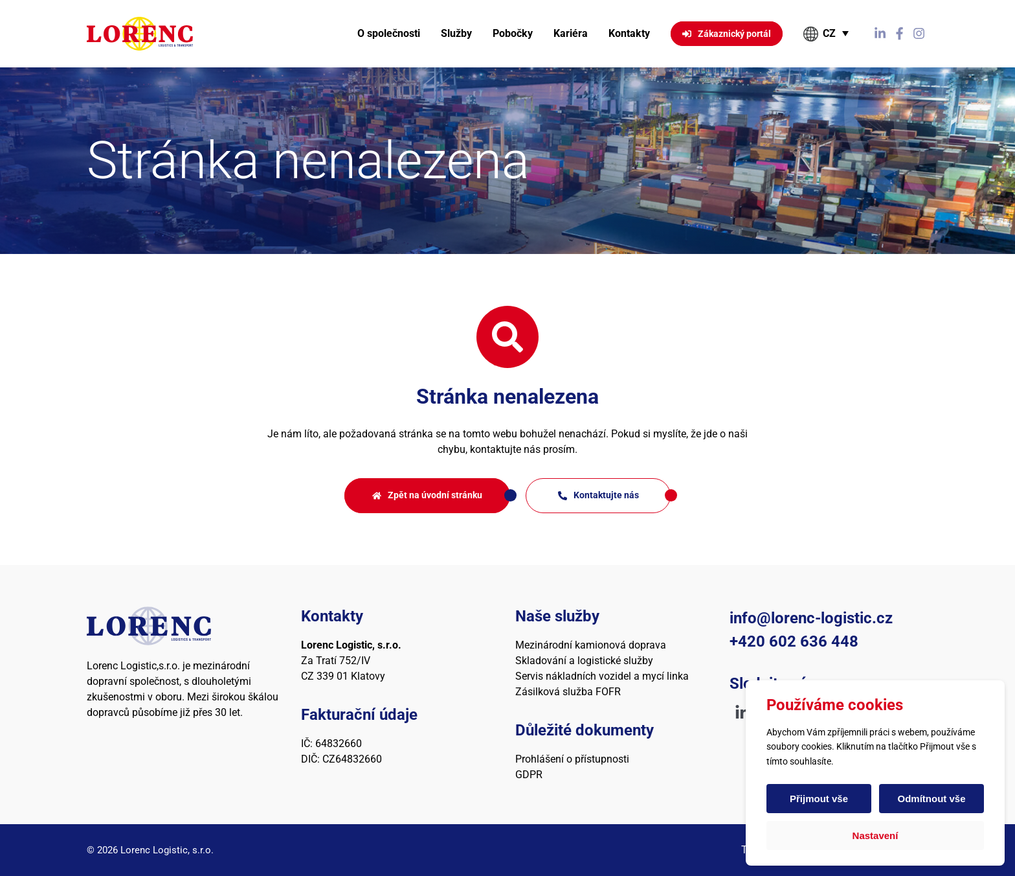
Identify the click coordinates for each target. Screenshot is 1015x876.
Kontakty (629, 33)
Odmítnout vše (931, 798)
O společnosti (388, 33)
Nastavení (875, 835)
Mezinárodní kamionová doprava (590, 645)
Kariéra (570, 33)
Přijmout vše (819, 798)
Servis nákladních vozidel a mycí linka (602, 676)
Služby (456, 33)
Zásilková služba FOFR (568, 692)
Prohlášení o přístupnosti (572, 759)
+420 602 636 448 (794, 641)
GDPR (528, 774)
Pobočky (513, 33)
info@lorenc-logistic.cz (811, 618)
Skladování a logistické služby (584, 660)
